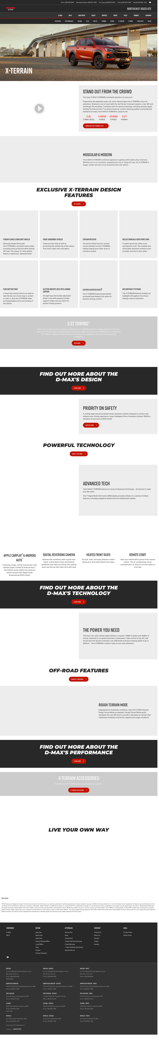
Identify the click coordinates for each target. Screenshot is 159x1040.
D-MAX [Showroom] (60, 15)
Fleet (125, 15)
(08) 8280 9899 (15, 976)
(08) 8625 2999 (15, 1009)
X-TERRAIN (121, 21)
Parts (115, 15)
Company (148, 15)
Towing (104, 21)
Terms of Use (127, 935)
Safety (95, 21)
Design (80, 21)
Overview (58, 21)
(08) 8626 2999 (51, 1009)
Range (112, 21)
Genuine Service (70, 950)
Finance (136, 15)
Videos (96, 941)
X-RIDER (130, 21)
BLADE (149, 21)
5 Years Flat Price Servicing (73, 941)
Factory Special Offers (43, 941)
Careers (96, 938)
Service (104, 15)
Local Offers (39, 944)
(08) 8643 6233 (15, 999)
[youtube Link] (150, 2)
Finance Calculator (41, 953)
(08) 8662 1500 (15, 1021)
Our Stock (81, 15)
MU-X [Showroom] (70, 15)
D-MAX (8, 932)
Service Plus (69, 932)
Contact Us (97, 932)
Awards (96, 944)
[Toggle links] (13, 1029)
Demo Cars (39, 935)
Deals (93, 15)
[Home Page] (10, 8)
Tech (87, 21)
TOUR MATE (140, 21)
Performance (69, 21)
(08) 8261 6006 (15, 989)
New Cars (39, 932)
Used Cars (39, 938)
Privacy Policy (127, 932)
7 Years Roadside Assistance (74, 947)
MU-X (8, 935)
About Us (97, 935)
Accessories (69, 938)
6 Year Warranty (70, 944)
